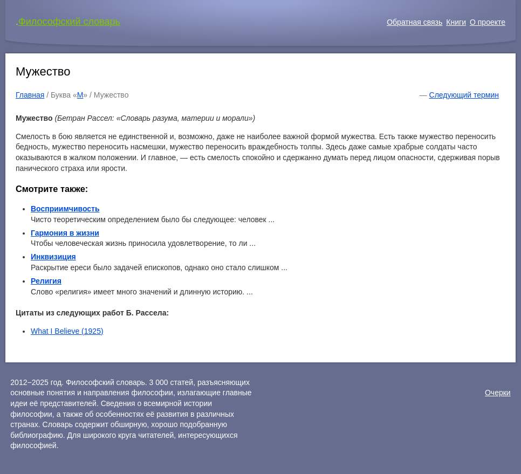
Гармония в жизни (65, 233)
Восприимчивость (65, 208)
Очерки (498, 392)
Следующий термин (464, 95)
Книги (456, 22)
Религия (46, 281)
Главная (30, 95)
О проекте (487, 22)
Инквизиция (53, 256)
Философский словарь (69, 21)
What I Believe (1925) (67, 331)
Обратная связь (414, 22)
